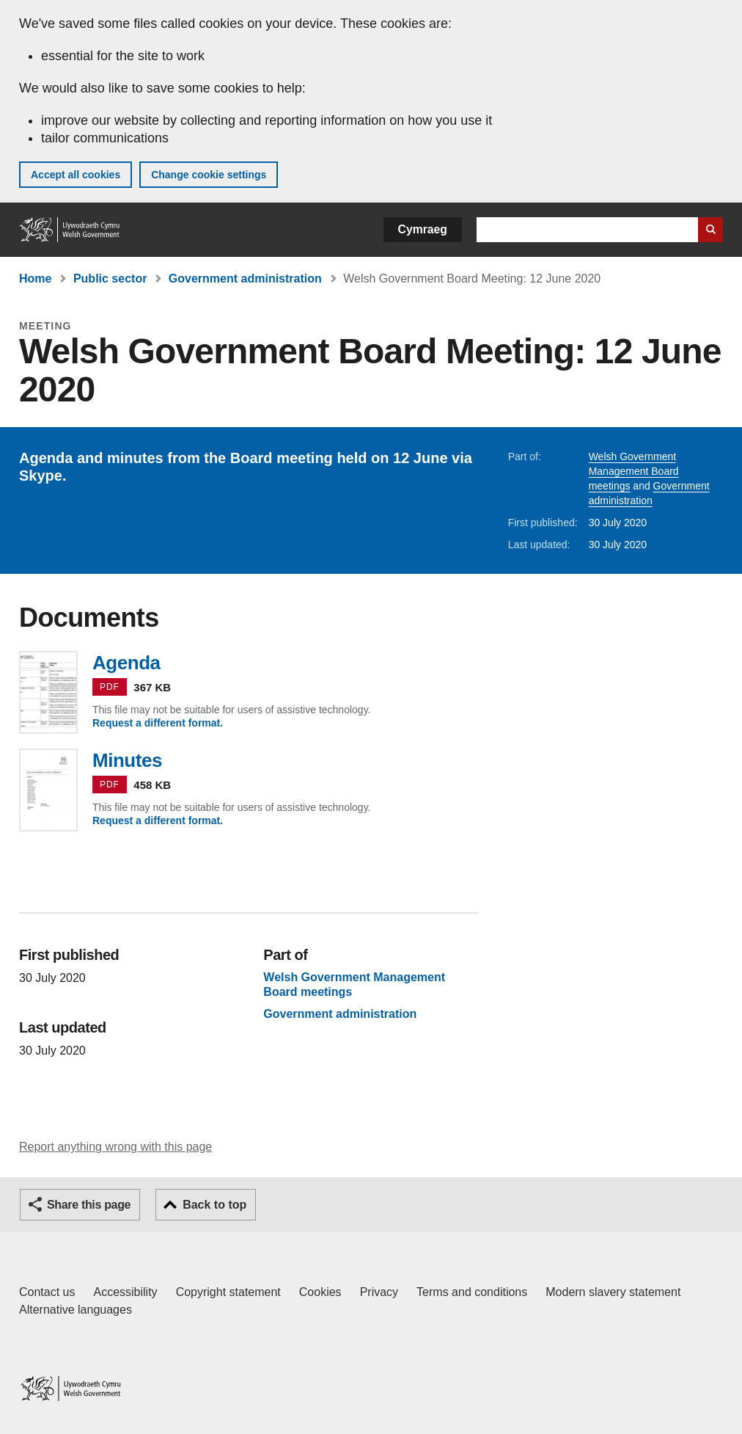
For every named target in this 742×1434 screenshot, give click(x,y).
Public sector (110, 278)
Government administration (245, 278)
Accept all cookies (75, 175)
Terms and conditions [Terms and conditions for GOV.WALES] (471, 1292)
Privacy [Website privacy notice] (379, 1292)
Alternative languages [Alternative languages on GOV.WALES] (75, 1309)
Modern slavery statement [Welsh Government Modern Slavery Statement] (613, 1292)
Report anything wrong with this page (115, 1146)
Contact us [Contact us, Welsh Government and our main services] (47, 1292)
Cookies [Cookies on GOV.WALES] (320, 1292)
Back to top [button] (214, 1204)
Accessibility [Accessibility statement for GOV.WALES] (125, 1292)
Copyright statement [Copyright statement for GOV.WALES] (228, 1292)
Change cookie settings (208, 175)
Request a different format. (157, 723)
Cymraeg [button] (422, 229)
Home (35, 278)
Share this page (89, 1204)
